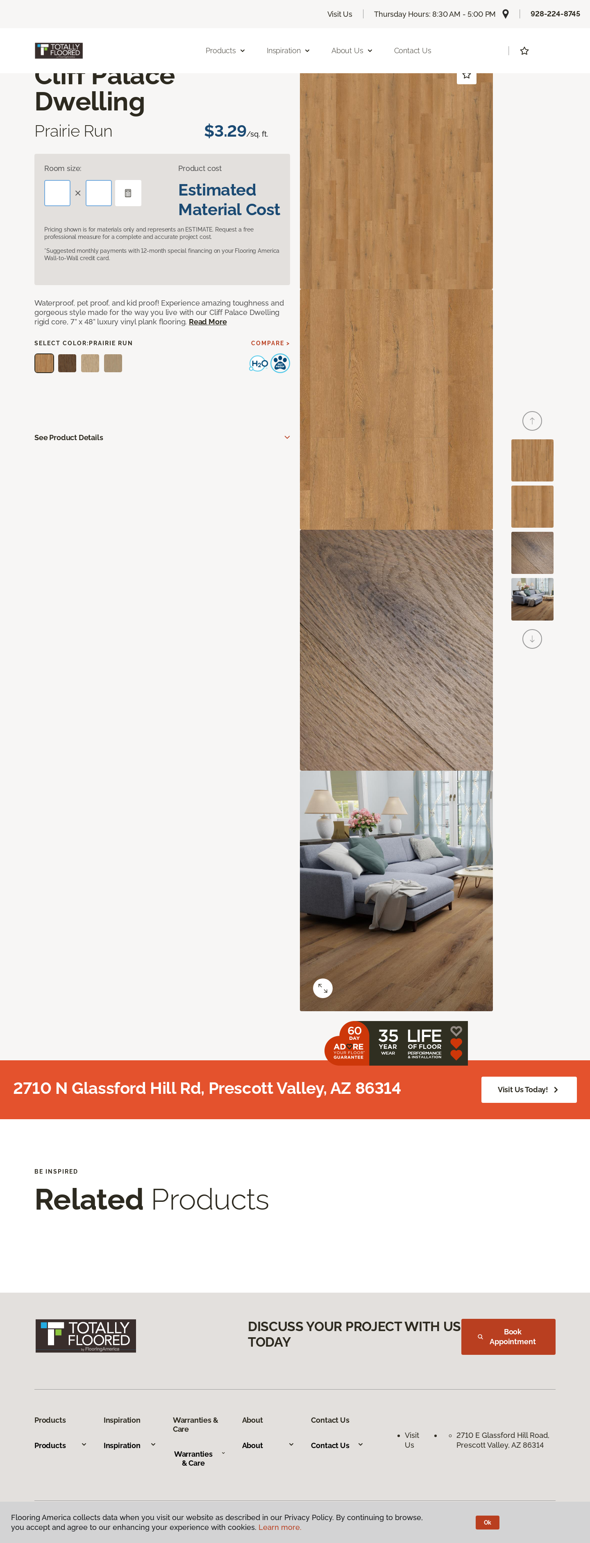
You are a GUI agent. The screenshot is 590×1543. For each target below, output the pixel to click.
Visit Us (340, 14)
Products (60, 1445)
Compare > (270, 343)
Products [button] (226, 50)
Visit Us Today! (529, 1089)
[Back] (532, 421)
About (268, 1445)
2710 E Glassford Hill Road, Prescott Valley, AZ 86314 (503, 1440)
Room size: (63, 168)
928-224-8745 (555, 13)
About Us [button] (352, 50)
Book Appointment (507, 1336)
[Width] (99, 193)
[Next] (532, 639)
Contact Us (412, 50)
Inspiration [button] (289, 50)
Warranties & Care (200, 1458)
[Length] (57, 193)
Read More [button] (208, 321)
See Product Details (68, 437)
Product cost (200, 168)
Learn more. (280, 1527)
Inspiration (130, 1445)
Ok (488, 1522)
